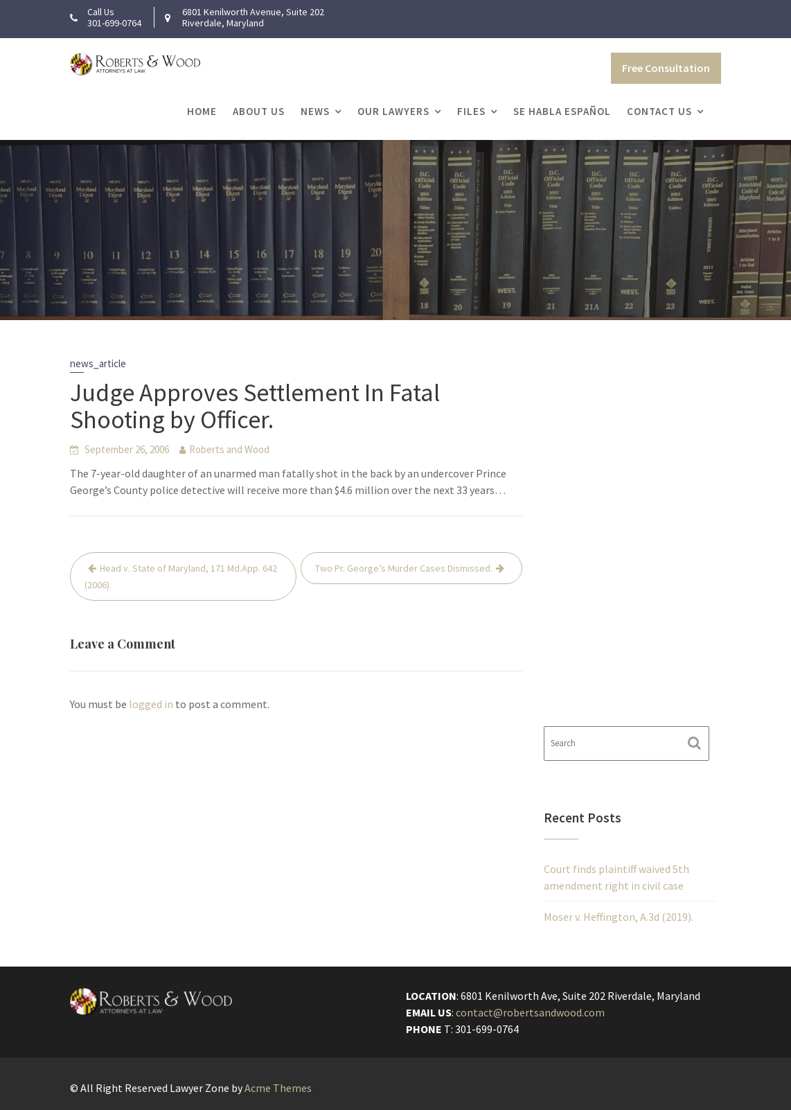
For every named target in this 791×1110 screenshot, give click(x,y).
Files (471, 111)
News (315, 111)
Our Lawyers (393, 111)
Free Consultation (666, 68)
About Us (259, 111)
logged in (151, 704)
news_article (98, 363)
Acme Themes (278, 1088)
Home (202, 111)
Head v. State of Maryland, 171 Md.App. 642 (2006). (181, 576)
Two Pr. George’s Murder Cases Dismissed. (403, 568)
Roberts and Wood (229, 449)
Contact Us (659, 111)
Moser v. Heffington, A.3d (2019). (618, 917)
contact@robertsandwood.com (531, 1012)
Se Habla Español (562, 111)
